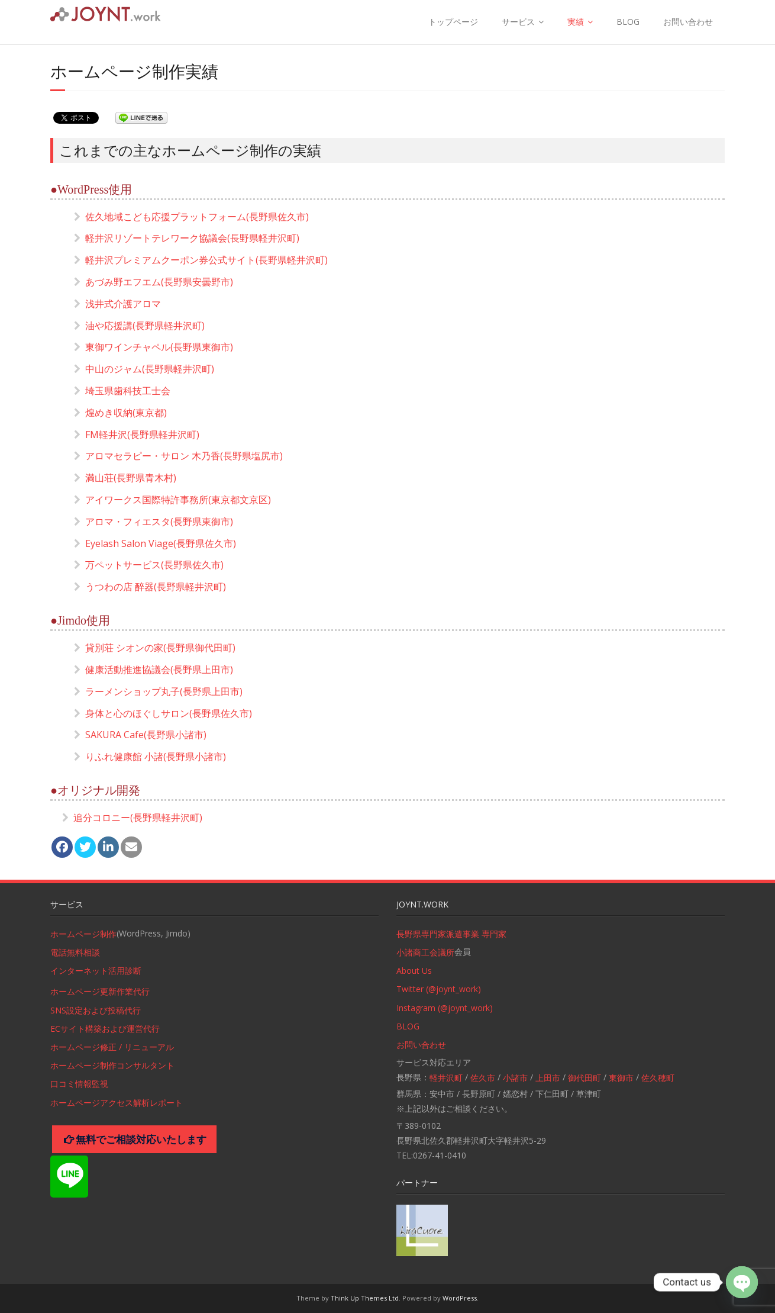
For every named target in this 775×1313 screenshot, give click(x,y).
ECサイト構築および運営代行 (105, 1028)
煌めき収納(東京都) (126, 412)
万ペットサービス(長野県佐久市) (154, 564)
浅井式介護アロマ (123, 303)
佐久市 (482, 1077)
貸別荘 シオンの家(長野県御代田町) (160, 647)
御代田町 (584, 1077)
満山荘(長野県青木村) (130, 477)
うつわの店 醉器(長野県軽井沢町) (155, 586)
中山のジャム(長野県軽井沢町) (149, 368)
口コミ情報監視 (79, 1083)
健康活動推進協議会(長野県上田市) (159, 669)
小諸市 (515, 1077)
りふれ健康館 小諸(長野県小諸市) (155, 756)
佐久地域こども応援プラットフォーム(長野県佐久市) (197, 216)
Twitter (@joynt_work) (438, 989)
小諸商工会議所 (425, 952)
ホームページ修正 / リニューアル (112, 1047)
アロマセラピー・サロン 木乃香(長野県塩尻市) (184, 455)
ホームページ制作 (83, 933)
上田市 (547, 1077)
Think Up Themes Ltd (365, 1297)
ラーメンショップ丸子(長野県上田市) (164, 691)
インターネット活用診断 (95, 970)
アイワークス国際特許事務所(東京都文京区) (178, 499)
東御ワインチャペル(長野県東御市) (159, 346)
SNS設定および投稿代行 (95, 1010)
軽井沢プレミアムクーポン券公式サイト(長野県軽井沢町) (206, 259)
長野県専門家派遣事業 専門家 (451, 933)
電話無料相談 (75, 952)
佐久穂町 (657, 1077)
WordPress (460, 1297)
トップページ (453, 21)
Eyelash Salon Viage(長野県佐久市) (160, 543)
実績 (575, 21)
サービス (518, 21)
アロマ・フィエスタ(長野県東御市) (159, 521)
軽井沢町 (446, 1077)
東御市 (621, 1077)
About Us (414, 970)
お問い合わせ (688, 21)
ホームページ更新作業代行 (100, 991)
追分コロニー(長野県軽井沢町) (137, 817)
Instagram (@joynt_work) (444, 1007)
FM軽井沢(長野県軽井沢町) (142, 434)
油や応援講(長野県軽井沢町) (145, 325)
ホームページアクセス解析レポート (116, 1102)
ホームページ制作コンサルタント (112, 1065)
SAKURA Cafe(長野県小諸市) (145, 734)
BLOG (628, 21)
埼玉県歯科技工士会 (127, 390)
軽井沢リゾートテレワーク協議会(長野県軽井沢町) (192, 237)
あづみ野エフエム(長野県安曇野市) (159, 281)
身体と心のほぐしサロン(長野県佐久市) (168, 713)
